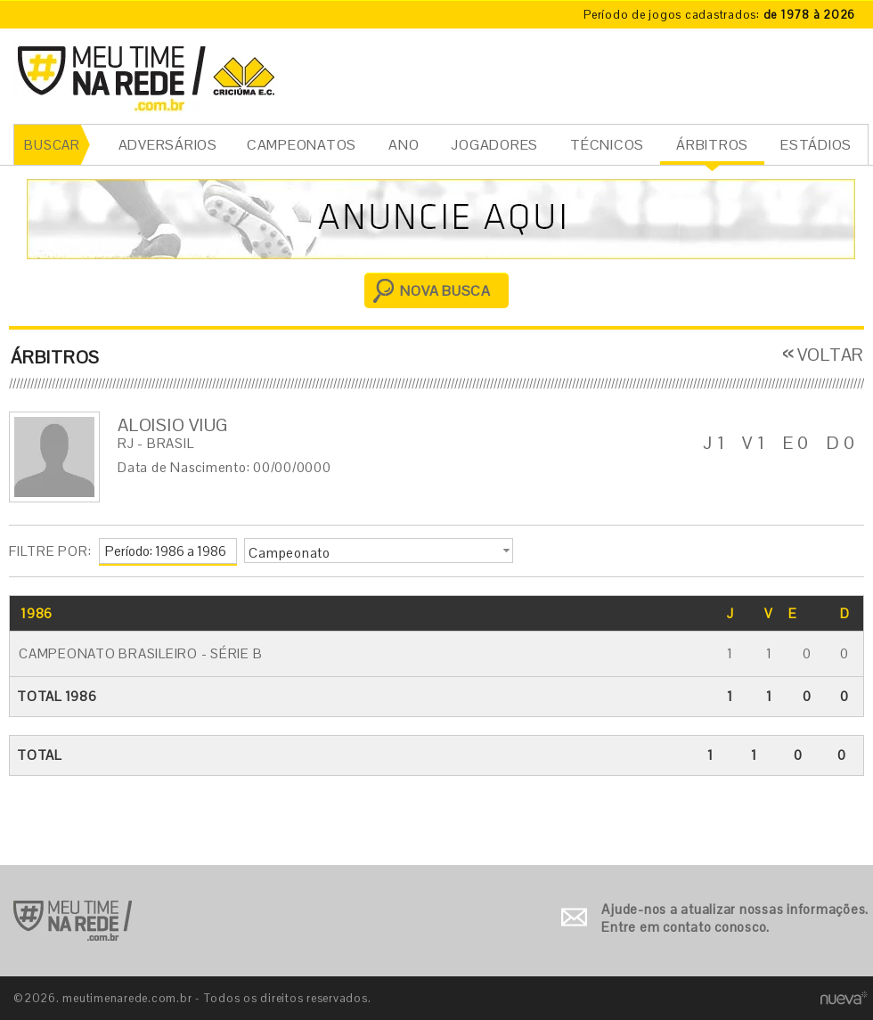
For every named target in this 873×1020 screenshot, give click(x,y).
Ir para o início (72, 921)
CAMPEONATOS (301, 144)
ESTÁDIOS (816, 144)
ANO (403, 144)
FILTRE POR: (50, 551)
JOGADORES (494, 144)
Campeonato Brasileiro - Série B (140, 653)
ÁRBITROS (712, 144)
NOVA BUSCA (445, 291)
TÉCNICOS (607, 144)
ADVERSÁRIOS (167, 144)
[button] (378, 550)
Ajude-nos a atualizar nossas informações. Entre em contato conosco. (735, 918)
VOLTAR (831, 354)
